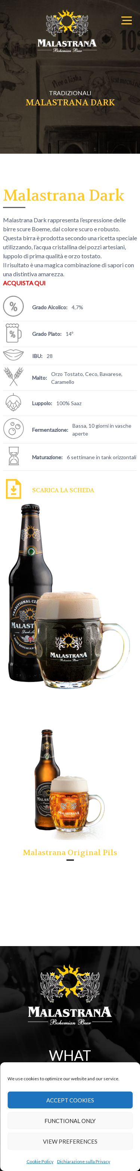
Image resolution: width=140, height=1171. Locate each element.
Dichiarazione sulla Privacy (83, 1161)
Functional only (70, 1120)
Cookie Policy (40, 1161)
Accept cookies (70, 1100)
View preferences (70, 1141)
